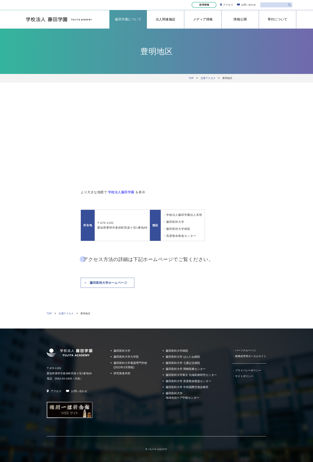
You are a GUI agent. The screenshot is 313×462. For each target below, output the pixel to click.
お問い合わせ (248, 4)
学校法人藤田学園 (121, 192)
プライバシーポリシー (248, 370)
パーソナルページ (245, 350)
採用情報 (204, 4)
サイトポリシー (244, 376)
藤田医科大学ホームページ (108, 282)
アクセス (228, 4)
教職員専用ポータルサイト (250, 356)
